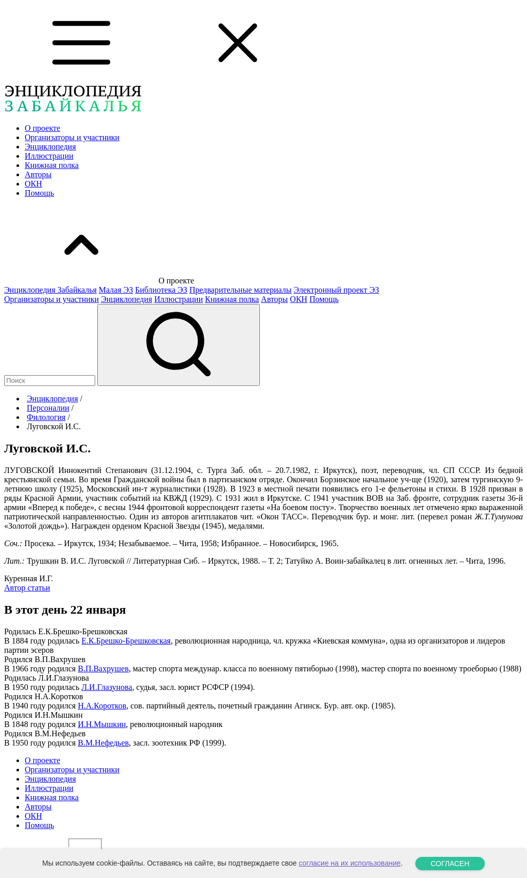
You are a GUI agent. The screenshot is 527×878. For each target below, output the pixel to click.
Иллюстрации (49, 155)
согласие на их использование (349, 863)
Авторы (38, 174)
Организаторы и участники (72, 137)
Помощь (39, 193)
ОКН (33, 183)
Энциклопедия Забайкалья (50, 289)
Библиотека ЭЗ (161, 289)
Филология (46, 417)
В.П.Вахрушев (103, 668)
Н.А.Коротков (102, 705)
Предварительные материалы (240, 289)
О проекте (42, 128)
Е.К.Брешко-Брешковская (125, 640)
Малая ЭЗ (116, 289)
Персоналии (48, 407)
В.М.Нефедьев (103, 742)
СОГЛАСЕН (450, 863)
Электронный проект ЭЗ (336, 289)
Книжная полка (52, 165)
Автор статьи (27, 587)
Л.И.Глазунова (106, 687)
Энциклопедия (50, 146)
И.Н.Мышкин (102, 724)
